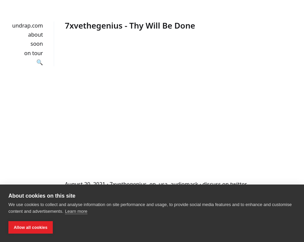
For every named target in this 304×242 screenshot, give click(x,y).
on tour (33, 53)
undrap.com (27, 25)
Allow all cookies (30, 227)
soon (37, 43)
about (35, 34)
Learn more (76, 211)
